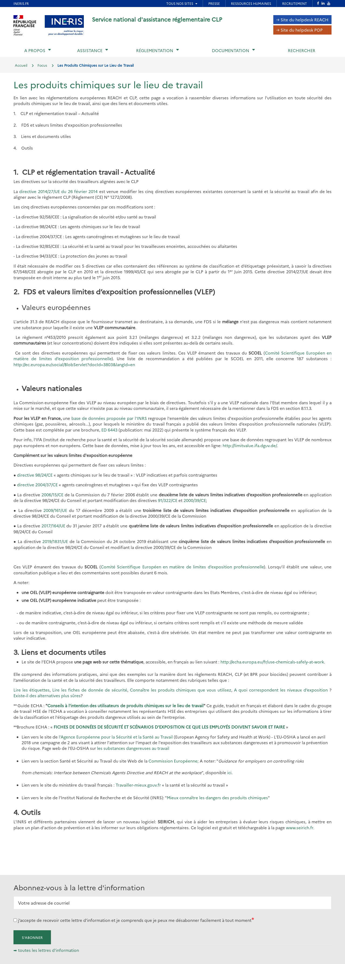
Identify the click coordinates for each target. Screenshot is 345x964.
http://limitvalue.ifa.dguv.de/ (250, 445)
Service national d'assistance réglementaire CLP (157, 19)
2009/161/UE (55, 510)
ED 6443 (109, 430)
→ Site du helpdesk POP (299, 30)
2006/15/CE (52, 494)
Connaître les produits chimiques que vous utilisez (181, 690)
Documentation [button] (230, 50)
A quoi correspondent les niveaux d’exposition (281, 690)
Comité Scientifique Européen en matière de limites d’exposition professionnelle (182, 566)
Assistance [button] (89, 50)
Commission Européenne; (174, 761)
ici (229, 772)
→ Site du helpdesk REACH (302, 19)
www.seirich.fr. (300, 827)
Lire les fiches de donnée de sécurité (89, 690)
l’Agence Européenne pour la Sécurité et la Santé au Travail (116, 737)
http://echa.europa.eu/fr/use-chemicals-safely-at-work (272, 662)
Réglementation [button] (154, 50)
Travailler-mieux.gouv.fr (139, 785)
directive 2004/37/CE (37, 484)
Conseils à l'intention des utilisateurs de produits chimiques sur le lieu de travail (125, 705)
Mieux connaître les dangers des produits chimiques (217, 797)
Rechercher (301, 50)
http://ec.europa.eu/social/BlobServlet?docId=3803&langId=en (74, 364)
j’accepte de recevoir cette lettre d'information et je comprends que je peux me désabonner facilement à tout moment (134, 920)
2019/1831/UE (55, 541)
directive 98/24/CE (35, 475)
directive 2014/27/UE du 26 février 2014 (58, 191)
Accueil (21, 65)
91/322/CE (167, 500)
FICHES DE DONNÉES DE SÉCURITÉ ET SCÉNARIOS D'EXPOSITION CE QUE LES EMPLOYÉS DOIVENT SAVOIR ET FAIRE (170, 727)
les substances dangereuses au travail (133, 748)
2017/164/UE (53, 525)
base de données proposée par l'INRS (109, 418)
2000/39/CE (195, 500)
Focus (42, 65)
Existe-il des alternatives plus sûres (47, 695)
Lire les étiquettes (31, 690)
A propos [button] (34, 50)
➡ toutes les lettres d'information (46, 950)
